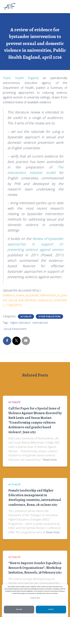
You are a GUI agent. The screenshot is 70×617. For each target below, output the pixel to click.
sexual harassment (15, 329)
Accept (32, 598)
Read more (50, 459)
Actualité (26, 316)
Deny (38, 598)
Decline (19, 609)
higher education (20, 322)
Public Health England (20, 78)
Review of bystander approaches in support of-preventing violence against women (35, 244)
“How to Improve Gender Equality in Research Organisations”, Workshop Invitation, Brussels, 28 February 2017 (35, 568)
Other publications (49, 316)
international (40, 322)
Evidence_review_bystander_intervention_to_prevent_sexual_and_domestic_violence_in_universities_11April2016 (35, 300)
